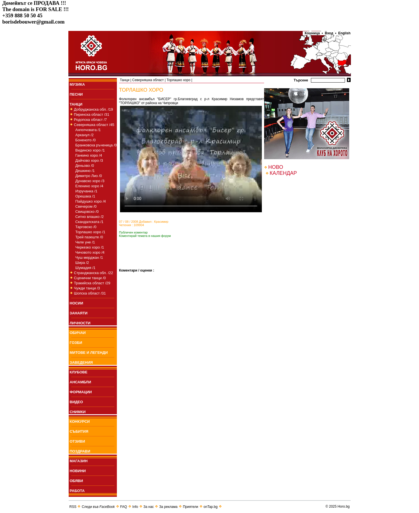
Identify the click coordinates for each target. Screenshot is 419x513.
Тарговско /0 (85, 227)
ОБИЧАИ (78, 333)
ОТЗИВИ (77, 441)
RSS (73, 507)
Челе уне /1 (85, 242)
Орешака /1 (85, 196)
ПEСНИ (76, 94)
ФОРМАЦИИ (81, 392)
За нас (149, 507)
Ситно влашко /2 (89, 217)
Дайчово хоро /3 (89, 160)
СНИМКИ (78, 412)
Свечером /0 (86, 206)
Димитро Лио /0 (88, 176)
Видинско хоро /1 (90, 150)
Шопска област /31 (90, 293)
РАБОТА (77, 491)
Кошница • (313, 33)
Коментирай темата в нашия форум (145, 235)
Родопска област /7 (90, 119)
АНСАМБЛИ (80, 382)
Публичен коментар (133, 232)
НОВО (275, 167)
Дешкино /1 (85, 171)
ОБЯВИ (76, 481)
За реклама (168, 507)
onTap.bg (211, 507)
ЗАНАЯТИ (79, 313)
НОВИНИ (78, 471)
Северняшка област (148, 80)
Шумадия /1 (85, 268)
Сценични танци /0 (90, 278)
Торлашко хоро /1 (90, 232)
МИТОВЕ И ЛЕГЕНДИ (89, 352)
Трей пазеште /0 (89, 237)
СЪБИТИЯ (79, 431)
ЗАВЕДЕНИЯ (81, 362)
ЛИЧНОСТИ (80, 323)
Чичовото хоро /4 (90, 252)
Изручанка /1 (86, 191)
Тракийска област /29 (92, 283)
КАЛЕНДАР (283, 173)
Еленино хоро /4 (89, 186)
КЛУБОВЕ (79, 372)
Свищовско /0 (87, 211)
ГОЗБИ (76, 342)
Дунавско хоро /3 (89, 181)
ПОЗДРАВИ (80, 451)
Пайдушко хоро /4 (90, 201)
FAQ (123, 507)
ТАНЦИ (76, 104)
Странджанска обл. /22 (93, 273)
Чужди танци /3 (87, 288)
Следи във (98, 507)
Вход (329, 33)
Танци (125, 80)
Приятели (190, 507)
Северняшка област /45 (94, 125)
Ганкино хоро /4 (88, 155)
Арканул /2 (84, 135)
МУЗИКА (77, 84)
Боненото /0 (85, 140)
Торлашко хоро (178, 80)
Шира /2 (82, 262)
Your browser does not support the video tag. (191, 159)
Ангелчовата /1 (88, 130)
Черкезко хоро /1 (89, 247)
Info (135, 507)
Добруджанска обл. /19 (93, 109)
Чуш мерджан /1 (89, 257)
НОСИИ (76, 303)
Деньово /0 (84, 165)
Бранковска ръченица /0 (96, 145)
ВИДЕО (76, 402)
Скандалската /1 (89, 222)
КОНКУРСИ (80, 421)
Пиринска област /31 (92, 114)
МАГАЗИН (79, 461)
